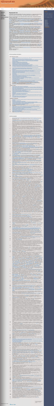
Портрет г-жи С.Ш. (18, 149)
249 (36, 187)
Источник (19, 152)
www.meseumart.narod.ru (40, 66)
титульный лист (17, 297)
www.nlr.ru (13, 58)
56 (36, 256)
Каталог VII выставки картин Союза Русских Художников (19, 162)
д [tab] (49, 13)
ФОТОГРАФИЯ (3, 15)
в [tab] (47, 13)
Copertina (28, 169)
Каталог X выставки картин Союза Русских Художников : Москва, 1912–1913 (21, 214)
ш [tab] (47, 17)
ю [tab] (50, 17)
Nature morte (35, 279)
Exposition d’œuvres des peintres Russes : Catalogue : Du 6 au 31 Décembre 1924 (22, 287)
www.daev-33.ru (27, 91)
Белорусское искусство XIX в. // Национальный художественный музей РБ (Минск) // (22, 81)
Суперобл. (15, 360)
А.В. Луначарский (27, 295)
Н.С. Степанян (33, 357)
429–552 (21, 323)
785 (22, 211)
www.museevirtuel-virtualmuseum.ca (35, 106)
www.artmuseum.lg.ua (29, 68)
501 (36, 266)
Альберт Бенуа (40, 258)
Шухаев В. (29, 261)
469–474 (20, 344)
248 (35, 187)
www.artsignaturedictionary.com (18, 110)
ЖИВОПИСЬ (3, 12)
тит (17, 154)
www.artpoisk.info (20, 340)
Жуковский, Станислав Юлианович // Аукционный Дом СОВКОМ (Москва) (21, 90)
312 (19, 182)
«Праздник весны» (27, 31)
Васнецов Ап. (31, 267)
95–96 (24, 251)
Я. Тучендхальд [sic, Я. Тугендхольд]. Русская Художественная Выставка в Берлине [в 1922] (23, 285)
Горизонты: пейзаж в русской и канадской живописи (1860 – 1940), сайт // (21, 106)
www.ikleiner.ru (23, 104)
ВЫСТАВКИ (2, 18)
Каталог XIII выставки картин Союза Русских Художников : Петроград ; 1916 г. (30, 236)
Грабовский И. (31, 263)
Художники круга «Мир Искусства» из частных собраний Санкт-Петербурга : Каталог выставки (24, 361)
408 (23, 196)
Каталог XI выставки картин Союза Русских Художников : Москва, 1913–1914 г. (22, 216)
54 (19, 256)
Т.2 (38, 223)
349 (14, 195)
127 (20, 258)
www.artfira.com (23, 101)
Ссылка (36, 344)
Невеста (13, 279)
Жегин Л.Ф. (46, 24)
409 (24, 196)
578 (13, 261)
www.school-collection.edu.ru (25, 103)
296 (16, 260)
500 (24, 266)
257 (35, 261)
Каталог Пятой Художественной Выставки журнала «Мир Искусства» (28, 143)
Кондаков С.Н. (14, 222)
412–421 (14, 356)
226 (35, 186)
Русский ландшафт (14, 278)
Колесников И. (28, 264)
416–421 (30, 333)
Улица (31, 137)
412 (33, 196)
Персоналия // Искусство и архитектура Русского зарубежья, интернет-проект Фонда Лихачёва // (24, 70)
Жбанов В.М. (46, 23)
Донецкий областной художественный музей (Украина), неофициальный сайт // (22, 67)
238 (26, 261)
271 (27, 263)
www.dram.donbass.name (35, 67)
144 (24, 258)
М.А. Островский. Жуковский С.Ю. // (16, 104)
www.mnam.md (14, 69)
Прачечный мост (16, 266)
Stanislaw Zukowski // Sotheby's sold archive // (17, 86)
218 (36, 260)
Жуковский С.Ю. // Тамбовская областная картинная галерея (19, 62)
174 (38, 185)
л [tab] (48, 14)
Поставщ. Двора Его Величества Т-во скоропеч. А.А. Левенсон (30, 147)
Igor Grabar (33, 289)
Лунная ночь (39, 136)
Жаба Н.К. (46, 21)
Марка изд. (38, 286)
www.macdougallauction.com (20, 88)
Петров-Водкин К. (18, 262)
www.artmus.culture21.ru (15, 61)
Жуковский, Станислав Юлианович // (17, 103)
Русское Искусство (36, 275)
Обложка (13, 297)
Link (19, 274)
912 (33, 210)
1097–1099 (36, 389)
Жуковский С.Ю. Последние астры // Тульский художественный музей (21, 63)
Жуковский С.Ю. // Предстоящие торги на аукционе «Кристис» (20, 93)
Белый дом (28, 149)
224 (39, 257)
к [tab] (47, 14)
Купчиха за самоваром (36, 278)
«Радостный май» (35, 31)
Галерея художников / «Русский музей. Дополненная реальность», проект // (21, 75)
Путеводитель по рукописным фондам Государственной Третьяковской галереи (22, 379)
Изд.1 (17, 166)
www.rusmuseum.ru (14, 74)
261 (24, 262)
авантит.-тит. (30, 381)
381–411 (36, 355)
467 (20, 265)
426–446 (37, 356)
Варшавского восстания (26, 47)
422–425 (24, 356)
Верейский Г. (23, 265)
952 (20, 209)
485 (37, 200)
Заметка (30, 166)
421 (24, 264)
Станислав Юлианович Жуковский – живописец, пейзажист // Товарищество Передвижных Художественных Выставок (27, 102)
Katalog (31, 273)
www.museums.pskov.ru (29, 83)
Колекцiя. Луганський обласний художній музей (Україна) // (19, 68)
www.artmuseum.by (35, 81)
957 (40, 209)
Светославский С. (28, 258)
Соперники (37, 149)
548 (20, 203)
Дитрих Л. (13, 256)
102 (30, 260)
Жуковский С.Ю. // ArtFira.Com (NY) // (17, 101)
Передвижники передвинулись (19, 176)
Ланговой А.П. (21, 21)
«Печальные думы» (12, 28)
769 (13, 211)
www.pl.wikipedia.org (34, 109)
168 (29, 185)
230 (37, 186)
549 (21, 203)
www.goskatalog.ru (25, 76)
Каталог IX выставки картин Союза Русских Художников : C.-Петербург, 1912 (21, 178)
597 (20, 376)
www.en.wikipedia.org (28, 107)
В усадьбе (18, 82)
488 (38, 200)
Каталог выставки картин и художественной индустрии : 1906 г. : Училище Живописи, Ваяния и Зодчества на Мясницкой (27, 146)
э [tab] (49, 17)
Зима (38, 134)
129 (37, 184)
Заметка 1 (13, 290)
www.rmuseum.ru (14, 73)
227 (36, 186)
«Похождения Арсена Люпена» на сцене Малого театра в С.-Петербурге (24, 157)
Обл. (16, 154)
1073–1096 (28, 389)
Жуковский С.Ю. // (14, 100)
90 (33, 257)
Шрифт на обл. (32, 286)
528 (20, 201)
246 (41, 259)
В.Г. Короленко (24, 267)
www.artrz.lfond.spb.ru (39, 70)
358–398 (40, 351)
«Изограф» (22, 24)
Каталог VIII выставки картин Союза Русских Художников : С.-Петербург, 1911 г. (22, 170)
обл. (17, 360)
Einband (13, 274)
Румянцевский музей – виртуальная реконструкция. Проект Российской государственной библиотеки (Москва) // (26, 72)
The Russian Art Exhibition (15, 288)
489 (39, 200)
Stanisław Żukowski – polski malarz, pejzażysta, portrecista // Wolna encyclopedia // (22, 109)
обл (24, 332)
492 (41, 200)
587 (28, 267)
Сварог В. (13, 257)
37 (16, 181)
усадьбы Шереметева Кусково (25, 42)
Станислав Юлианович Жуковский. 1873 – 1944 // (18, 91)
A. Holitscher (38, 273)
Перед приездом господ (29, 136)
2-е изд (34, 233)
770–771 (14, 389)
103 (40, 256)
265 (33, 262)
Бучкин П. (18, 260)
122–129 (35, 296)
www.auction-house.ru (24, 96)
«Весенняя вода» (21, 30)
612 (26, 205)
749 (33, 360)
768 (27, 210)
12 (28, 248)
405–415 (21, 333)
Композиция (22, 279)
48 (30, 181)
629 (16, 208)
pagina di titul (31, 169)
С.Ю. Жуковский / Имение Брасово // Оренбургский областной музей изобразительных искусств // (24, 66)
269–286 (13, 333)
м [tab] (49, 14)
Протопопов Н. (30, 256)
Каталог (27, 224)
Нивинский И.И (32, 27)
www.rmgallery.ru (33, 75)
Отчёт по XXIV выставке (37, 118)
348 (13, 195)
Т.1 (18, 355)
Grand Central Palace (31, 288)
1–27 (17, 251)
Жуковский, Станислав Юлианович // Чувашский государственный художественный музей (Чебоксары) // (25, 60)
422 (35, 333)
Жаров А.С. (46, 22)
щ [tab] (48, 17)
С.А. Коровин (19, 151)
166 (17, 185)
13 (23, 180)
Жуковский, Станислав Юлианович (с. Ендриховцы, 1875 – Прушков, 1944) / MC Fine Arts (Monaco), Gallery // (25, 94)
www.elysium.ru (14, 92)
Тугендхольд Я (18, 275)
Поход (25, 137)
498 (13, 266)
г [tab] (48, 13)
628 (15, 208)
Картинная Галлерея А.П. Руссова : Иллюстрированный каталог (24, 145)
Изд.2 (22, 166)
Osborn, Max (22, 274)
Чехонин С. (27, 262)
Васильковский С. (17, 261)
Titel (17, 274)
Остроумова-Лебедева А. (15, 263)
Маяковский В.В (37, 27)
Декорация (22, 278)
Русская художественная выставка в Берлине (18, 276)
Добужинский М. (37, 262)
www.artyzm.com (19, 100)
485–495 (28, 344)
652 (33, 208)
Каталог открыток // (14, 111)
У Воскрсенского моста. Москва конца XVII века (29, 135)
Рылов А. (38, 266)
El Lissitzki (16, 274)
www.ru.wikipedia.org (21, 108)
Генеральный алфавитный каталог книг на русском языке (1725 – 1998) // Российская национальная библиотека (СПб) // (27, 57)
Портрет (17, 134)
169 (41, 181)
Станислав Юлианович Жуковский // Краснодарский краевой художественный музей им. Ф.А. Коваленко (25, 65)
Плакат (35, 230)
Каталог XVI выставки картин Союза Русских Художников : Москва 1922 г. (21, 280)
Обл (15, 152)
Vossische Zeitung (34, 274)
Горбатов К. (36, 264)
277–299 (25, 169)
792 (36, 211)
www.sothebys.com (25, 86)
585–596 (14, 376)
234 (40, 186)
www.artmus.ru (22, 78)
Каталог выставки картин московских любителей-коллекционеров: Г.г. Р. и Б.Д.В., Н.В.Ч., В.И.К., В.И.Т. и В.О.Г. (26, 164)
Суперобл (22, 332)
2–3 (15, 251)
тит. (35, 223)
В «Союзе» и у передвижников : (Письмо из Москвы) (21, 173)
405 (25, 195)
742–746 (29, 360)
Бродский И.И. (18, 267)
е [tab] (50, 13)
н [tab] (50, 14)
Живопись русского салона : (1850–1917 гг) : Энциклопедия (26, 375)
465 (13, 265)
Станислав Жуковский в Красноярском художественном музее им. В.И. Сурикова (22, 64)
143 (23, 258)
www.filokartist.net (19, 111)
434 (34, 264)
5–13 (23, 360)
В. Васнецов (37, 230)
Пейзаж (37, 134)
